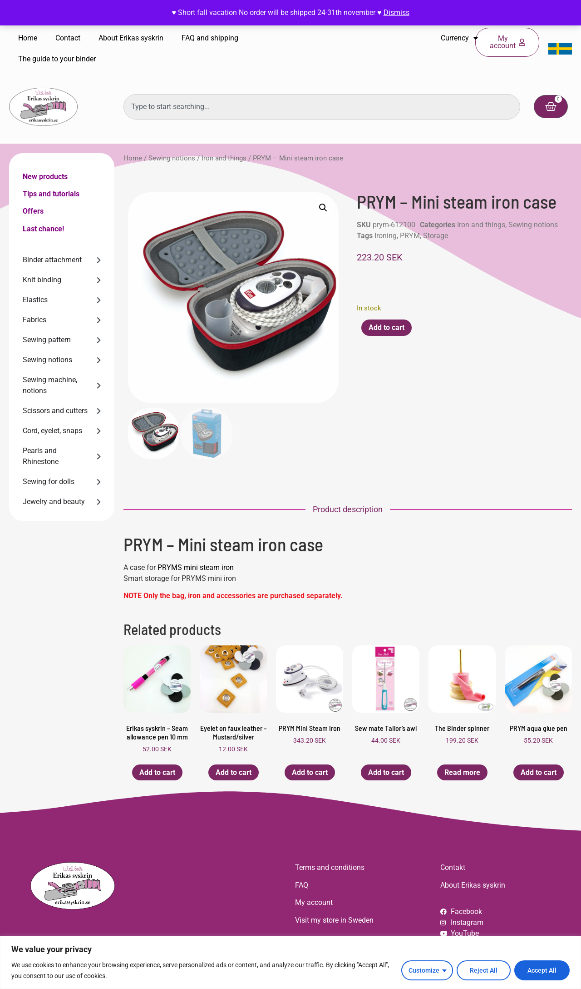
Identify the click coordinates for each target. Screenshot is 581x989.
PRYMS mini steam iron (196, 567)
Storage (435, 235)
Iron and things (224, 158)
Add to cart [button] (157, 772)
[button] (323, 208)
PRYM (410, 235)
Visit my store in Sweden (334, 920)
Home (27, 38)
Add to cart (386, 327)
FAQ (301, 885)
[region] (290, 962)
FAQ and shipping (210, 38)
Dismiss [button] (396, 12)
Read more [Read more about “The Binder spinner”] (462, 772)
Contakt (452, 867)
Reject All (483, 970)
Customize (424, 970)
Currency (459, 38)
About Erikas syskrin (130, 38)
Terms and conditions (329, 867)
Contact (67, 38)
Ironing (385, 235)
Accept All (541, 970)
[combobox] (321, 107)
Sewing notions (171, 158)
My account (314, 902)
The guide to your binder (57, 59)
